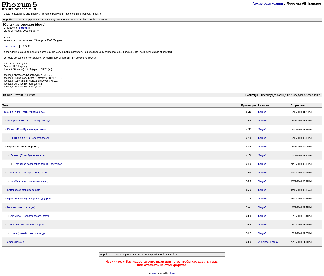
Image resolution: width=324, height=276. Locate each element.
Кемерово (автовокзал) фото (23, 190)
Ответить (19, 95)
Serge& (23, 27)
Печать (103, 19)
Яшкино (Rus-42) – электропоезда (29, 138)
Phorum (172, 273)
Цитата (31, 95)
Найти (83, 19)
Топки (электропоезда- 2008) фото (27, 172)
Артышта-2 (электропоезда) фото (29, 216)
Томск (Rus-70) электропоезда (27, 233)
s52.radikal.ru (11, 46)
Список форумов (25, 19)
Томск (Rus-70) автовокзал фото (25, 224)
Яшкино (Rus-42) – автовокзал (27, 155)
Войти (92, 19)
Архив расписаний (268, 3)
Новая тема (69, 19)
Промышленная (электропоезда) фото (29, 198)
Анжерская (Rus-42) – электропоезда (28, 120)
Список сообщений (49, 19)
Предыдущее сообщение (275, 95)
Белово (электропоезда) (21, 207)
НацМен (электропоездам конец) (29, 181)
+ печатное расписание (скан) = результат (37, 164)
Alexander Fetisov (268, 242)
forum (154, 273)
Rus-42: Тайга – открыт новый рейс (24, 112)
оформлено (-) (15, 242)
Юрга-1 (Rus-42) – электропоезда (26, 129)
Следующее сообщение (306, 95)
